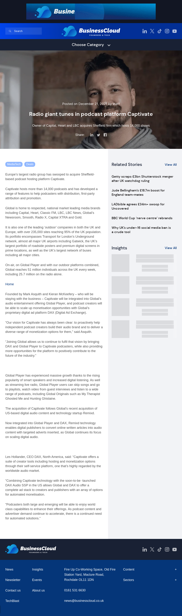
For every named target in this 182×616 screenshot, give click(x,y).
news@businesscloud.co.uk (84, 601)
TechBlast (12, 601)
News (9, 569)
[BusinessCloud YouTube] (174, 31)
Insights (37, 569)
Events (37, 580)
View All (171, 165)
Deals (29, 164)
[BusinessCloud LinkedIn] (145, 31)
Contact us (13, 590)
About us (38, 590)
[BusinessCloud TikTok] (159, 31)
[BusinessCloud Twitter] (152, 31)
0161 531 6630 (74, 590)
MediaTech (14, 164)
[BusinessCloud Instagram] (167, 31)
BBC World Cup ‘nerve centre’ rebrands (142, 218)
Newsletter (12, 580)
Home (9, 284)
